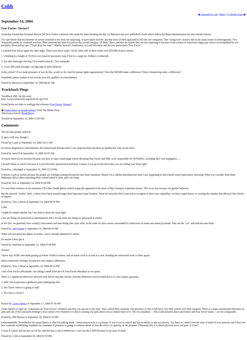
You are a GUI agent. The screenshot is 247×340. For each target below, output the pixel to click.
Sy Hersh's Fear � (236, 14)
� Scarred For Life (208, 14)
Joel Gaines (18, 228)
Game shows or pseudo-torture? (20, 110)
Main (222, 14)
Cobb (7, 6)
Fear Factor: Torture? (61, 104)
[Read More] (27, 113)
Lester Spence (19, 303)
